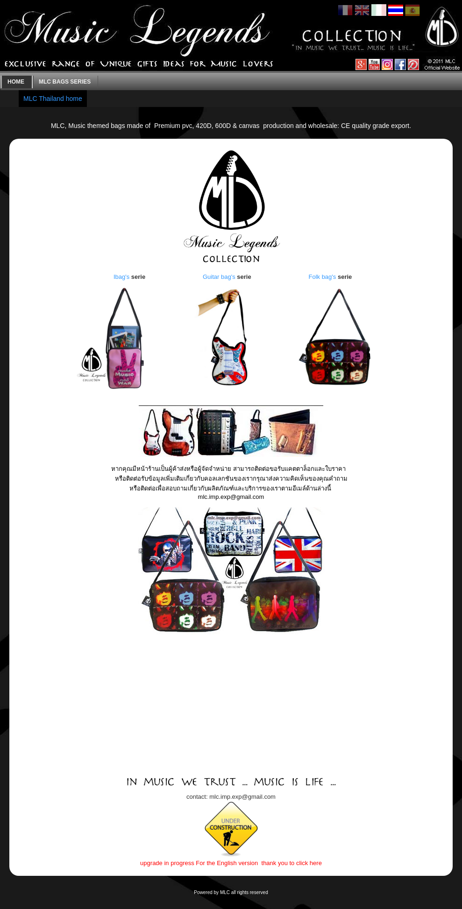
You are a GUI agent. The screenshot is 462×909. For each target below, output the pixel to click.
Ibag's (121, 276)
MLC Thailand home (52, 98)
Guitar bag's (219, 276)
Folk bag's (322, 276)
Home (15, 81)
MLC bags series (65, 81)
